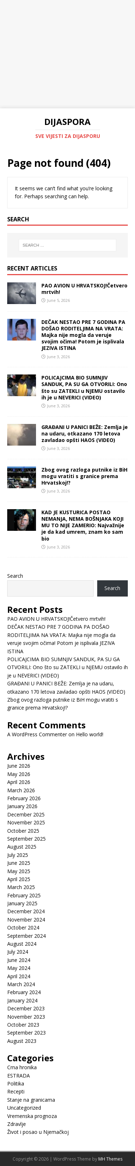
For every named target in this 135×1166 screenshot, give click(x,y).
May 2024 (18, 968)
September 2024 (26, 935)
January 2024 (22, 1000)
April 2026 (18, 782)
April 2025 (18, 879)
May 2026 (18, 774)
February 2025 (24, 895)
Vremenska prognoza (32, 1116)
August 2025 (21, 846)
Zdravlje (16, 1124)
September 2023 (26, 1032)
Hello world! (89, 734)
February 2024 (24, 992)
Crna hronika (22, 1067)
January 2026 (22, 806)
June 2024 (18, 960)
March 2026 (21, 790)
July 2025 (17, 854)
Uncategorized (24, 1107)
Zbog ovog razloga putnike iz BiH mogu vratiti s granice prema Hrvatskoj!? (84, 476)
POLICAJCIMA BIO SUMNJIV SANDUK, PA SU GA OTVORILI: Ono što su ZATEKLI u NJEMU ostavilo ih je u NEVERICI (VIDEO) (84, 387)
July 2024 (17, 951)
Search (15, 575)
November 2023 (26, 1016)
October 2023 (23, 1024)
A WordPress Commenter (37, 734)
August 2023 (21, 1040)
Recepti (15, 1091)
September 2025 (26, 838)
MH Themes (110, 1159)
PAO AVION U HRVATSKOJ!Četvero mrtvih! (84, 288)
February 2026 (24, 798)
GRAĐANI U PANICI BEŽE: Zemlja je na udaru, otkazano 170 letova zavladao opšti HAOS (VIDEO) (84, 433)
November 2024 (26, 919)
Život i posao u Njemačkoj (38, 1131)
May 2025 (18, 871)
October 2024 (23, 927)
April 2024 (18, 976)
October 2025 (23, 830)
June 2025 (18, 862)
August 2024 (21, 943)
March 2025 (21, 887)
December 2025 (26, 814)
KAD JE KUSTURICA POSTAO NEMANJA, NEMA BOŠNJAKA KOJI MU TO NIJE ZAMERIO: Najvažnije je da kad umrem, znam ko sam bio (82, 525)
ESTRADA (18, 1075)
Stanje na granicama (31, 1099)
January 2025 (22, 903)
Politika (15, 1083)
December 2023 (26, 1008)
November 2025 (26, 822)
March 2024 (21, 984)
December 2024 (26, 911)
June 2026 (18, 765)
